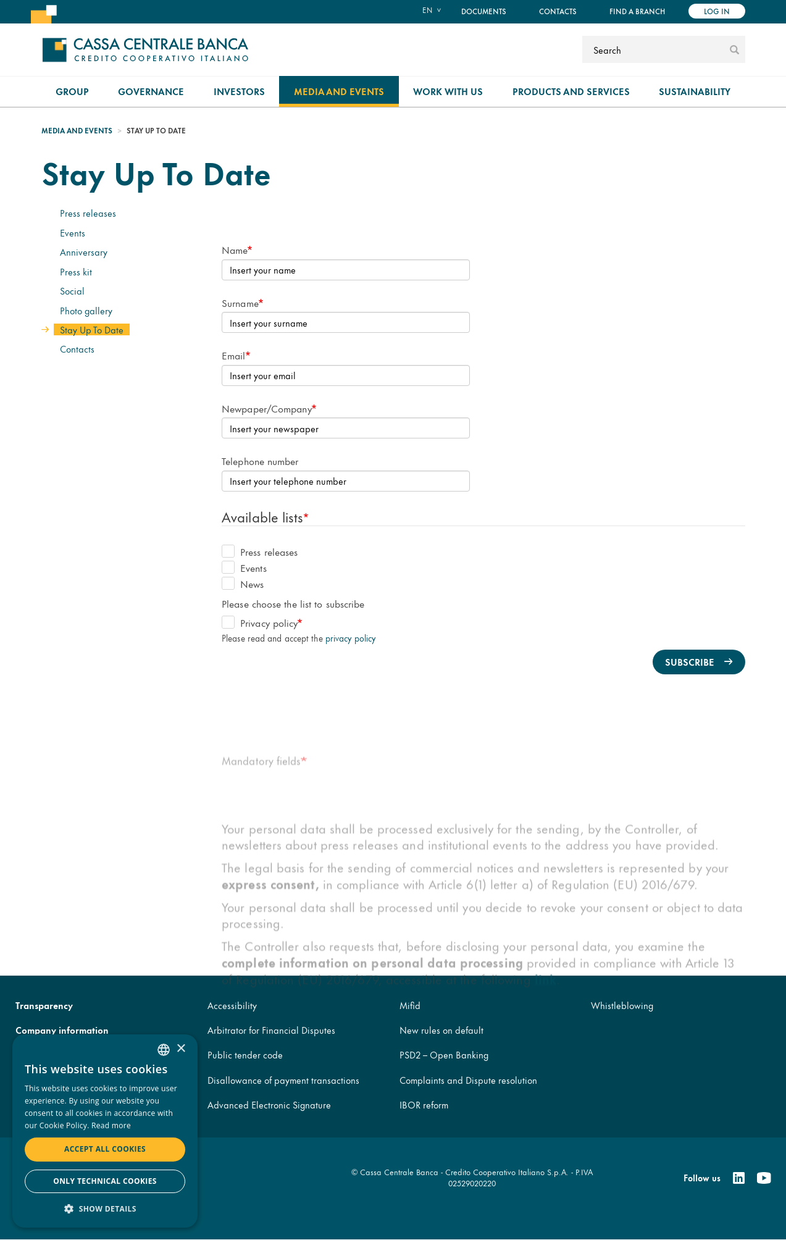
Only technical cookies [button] (105, 1181)
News (243, 583)
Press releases (88, 213)
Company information (62, 1030)
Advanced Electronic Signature (269, 1104)
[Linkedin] (739, 1178)
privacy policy (350, 637)
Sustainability (694, 91)
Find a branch (637, 11)
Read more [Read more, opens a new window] (111, 1125)
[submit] (734, 49)
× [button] (180, 1049)
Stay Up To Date (91, 329)
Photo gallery (86, 310)
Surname (240, 302)
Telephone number (260, 460)
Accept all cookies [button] (105, 1149)
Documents (483, 11)
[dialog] (105, 1131)
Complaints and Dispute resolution (468, 1080)
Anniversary (83, 252)
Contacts (558, 11)
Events (72, 232)
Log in (717, 11)
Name (235, 249)
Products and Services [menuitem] (571, 91)
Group (72, 91)
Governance (151, 91)
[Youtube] (764, 1178)
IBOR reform (423, 1104)
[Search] (654, 49)
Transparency (44, 1005)
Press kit (76, 271)
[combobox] (163, 1050)
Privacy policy (260, 622)
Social (72, 290)
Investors (239, 91)
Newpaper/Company (267, 407)
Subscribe (689, 662)
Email (234, 354)
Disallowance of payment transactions (283, 1080)
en (427, 9)
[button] (105, 1208)
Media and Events (339, 91)
